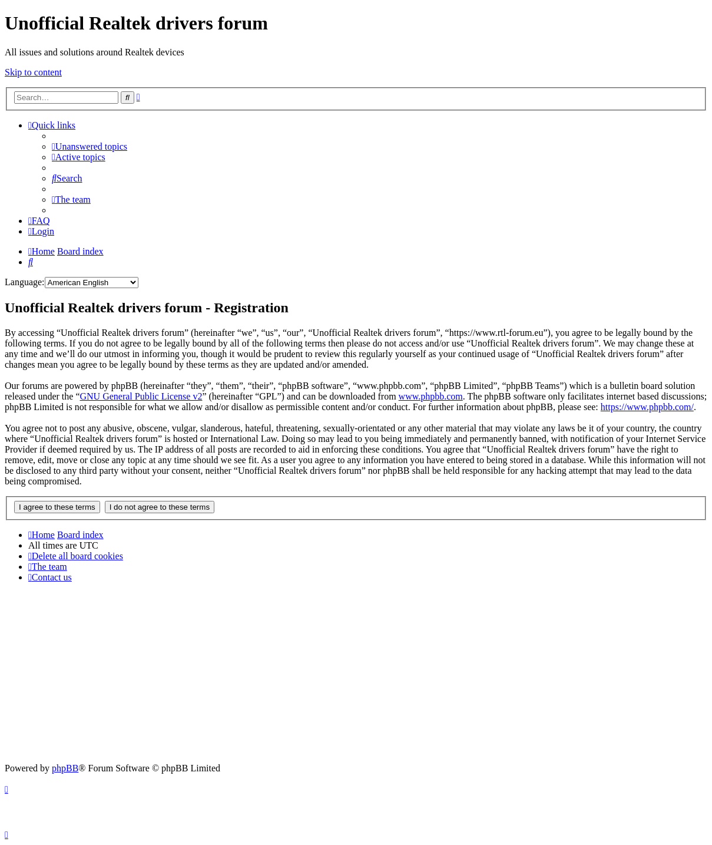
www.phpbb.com (431, 396)
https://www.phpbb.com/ (647, 407)
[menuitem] (89, 146)
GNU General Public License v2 (141, 396)
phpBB (65, 768)
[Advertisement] (356, 674)
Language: (25, 282)
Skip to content (33, 72)
